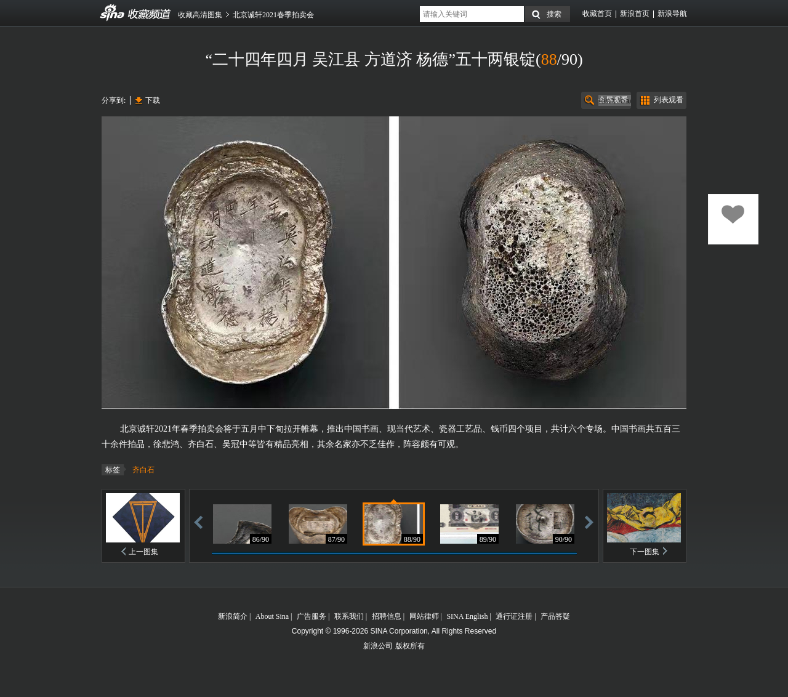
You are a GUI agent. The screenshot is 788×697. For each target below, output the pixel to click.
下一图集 (644, 551)
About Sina (272, 616)
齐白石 (143, 469)
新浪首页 (634, 13)
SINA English (467, 616)
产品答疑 (555, 616)
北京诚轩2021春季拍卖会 (273, 14)
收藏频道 (112, 13)
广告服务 (311, 616)
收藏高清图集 (200, 14)
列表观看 (668, 99)
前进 (589, 522)
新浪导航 (672, 13)
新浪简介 (232, 616)
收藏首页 (597, 13)
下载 (152, 100)
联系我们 (349, 616)
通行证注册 (514, 616)
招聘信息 (386, 616)
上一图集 (143, 551)
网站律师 (424, 616)
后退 (198, 522)
